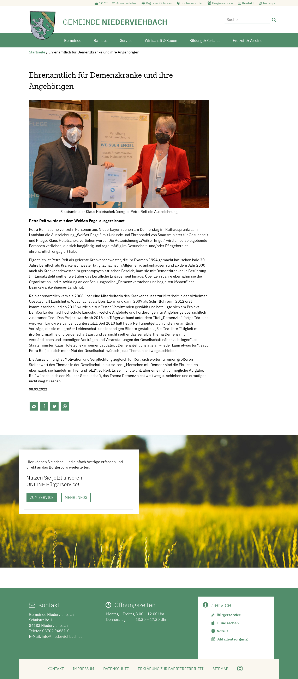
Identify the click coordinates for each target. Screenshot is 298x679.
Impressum (83, 668)
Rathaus (101, 40)
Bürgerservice (222, 3)
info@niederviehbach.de (62, 636)
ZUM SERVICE (42, 497)
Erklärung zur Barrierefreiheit (170, 668)
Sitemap (220, 668)
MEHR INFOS (76, 497)
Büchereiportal (191, 3)
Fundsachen (228, 622)
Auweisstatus (126, 3)
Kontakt (248, 3)
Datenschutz (116, 668)
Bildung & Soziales (205, 40)
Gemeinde (72, 40)
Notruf (222, 630)
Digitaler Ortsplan (159, 3)
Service (126, 40)
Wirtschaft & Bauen (161, 40)
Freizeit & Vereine (247, 40)
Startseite (37, 51)
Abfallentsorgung (232, 638)
